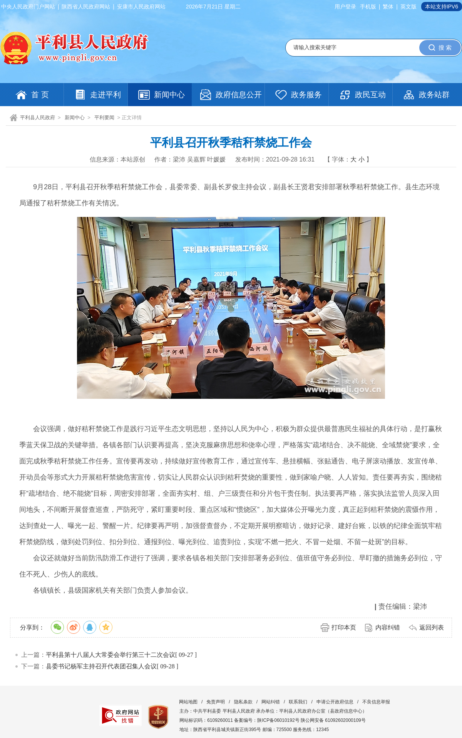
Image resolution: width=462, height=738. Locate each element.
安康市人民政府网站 (141, 6)
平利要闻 (104, 117)
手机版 (368, 6)
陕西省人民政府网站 (86, 6)
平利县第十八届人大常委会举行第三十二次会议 (110, 654)
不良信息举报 (376, 702)
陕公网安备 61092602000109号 (333, 720)
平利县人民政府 (37, 117)
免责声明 (215, 702)
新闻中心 (75, 117)
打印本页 (343, 627)
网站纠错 (270, 702)
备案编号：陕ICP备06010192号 (266, 720)
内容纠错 (387, 627)
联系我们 (298, 702)
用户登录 (345, 6)
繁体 (388, 6)
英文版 (408, 6)
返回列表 (431, 627)
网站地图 (188, 702)
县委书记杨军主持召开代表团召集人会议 (101, 666)
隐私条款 (243, 702)
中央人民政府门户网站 (28, 6)
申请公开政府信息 (334, 702)
